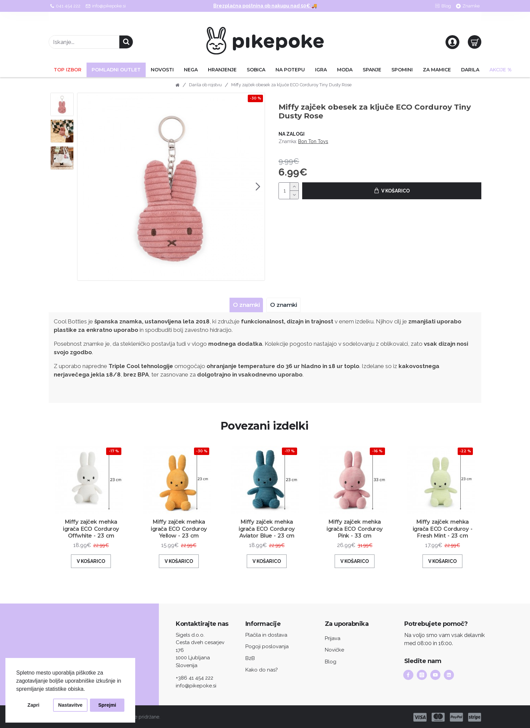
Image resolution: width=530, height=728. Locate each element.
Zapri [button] (33, 705)
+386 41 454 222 (194, 677)
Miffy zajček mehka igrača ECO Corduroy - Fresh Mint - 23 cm (443, 535)
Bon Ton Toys (313, 141)
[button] (258, 187)
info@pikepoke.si (196, 685)
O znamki (244, 304)
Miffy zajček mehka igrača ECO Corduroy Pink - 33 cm (354, 531)
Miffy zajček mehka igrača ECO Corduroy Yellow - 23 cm (179, 535)
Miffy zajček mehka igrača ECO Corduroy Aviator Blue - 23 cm (266, 535)
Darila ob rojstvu (205, 84)
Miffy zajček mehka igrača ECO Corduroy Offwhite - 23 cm (91, 535)
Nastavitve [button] (70, 705)
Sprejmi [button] (107, 705)
